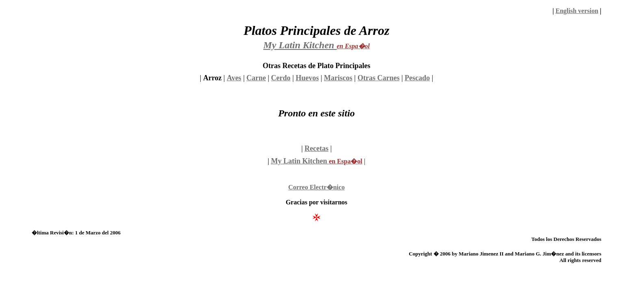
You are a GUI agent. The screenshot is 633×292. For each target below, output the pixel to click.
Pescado (417, 78)
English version (576, 10)
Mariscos (338, 78)
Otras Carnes (378, 78)
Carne (256, 78)
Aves (234, 78)
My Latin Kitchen (300, 161)
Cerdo (280, 78)
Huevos (307, 78)
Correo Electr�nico (316, 187)
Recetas (317, 148)
